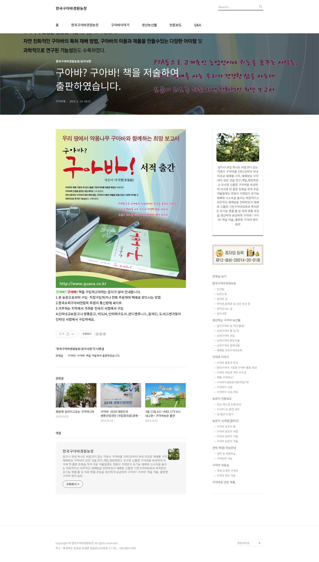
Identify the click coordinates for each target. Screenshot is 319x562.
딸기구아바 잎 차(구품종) (231, 326)
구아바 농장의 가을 (227, 436)
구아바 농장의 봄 (226, 426)
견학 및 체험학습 (226, 453)
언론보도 (175, 25)
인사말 (220, 289)
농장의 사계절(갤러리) (225, 421)
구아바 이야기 (220, 357)
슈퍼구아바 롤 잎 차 (228, 331)
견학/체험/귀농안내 (224, 448)
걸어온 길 (222, 299)
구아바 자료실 (220, 465)
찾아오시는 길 (224, 308)
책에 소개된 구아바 (227, 471)
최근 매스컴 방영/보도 (229, 404)
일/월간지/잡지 (225, 414)
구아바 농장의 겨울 (227, 441)
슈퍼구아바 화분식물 (228, 340)
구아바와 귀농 (224, 458)
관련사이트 (243, 543)
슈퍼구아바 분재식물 (228, 345)
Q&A (197, 25)
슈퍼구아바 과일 (226, 336)
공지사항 (222, 313)
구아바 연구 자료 (226, 475)
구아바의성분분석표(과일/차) (233, 382)
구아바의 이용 (224, 387)
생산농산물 (149, 25)
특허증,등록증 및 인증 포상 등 (233, 304)
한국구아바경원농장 (71, 8)
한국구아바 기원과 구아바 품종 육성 (237, 367)
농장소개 (222, 294)
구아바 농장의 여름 (227, 431)
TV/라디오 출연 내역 (228, 409)
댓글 (58, 433)
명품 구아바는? (225, 377)
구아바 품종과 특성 (227, 363)
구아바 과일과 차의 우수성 (231, 372)
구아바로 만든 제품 (223, 482)
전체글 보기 (219, 276)
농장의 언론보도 (222, 398)
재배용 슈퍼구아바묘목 (229, 350)
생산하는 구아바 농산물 (226, 320)
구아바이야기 (120, 25)
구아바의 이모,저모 (227, 392)
